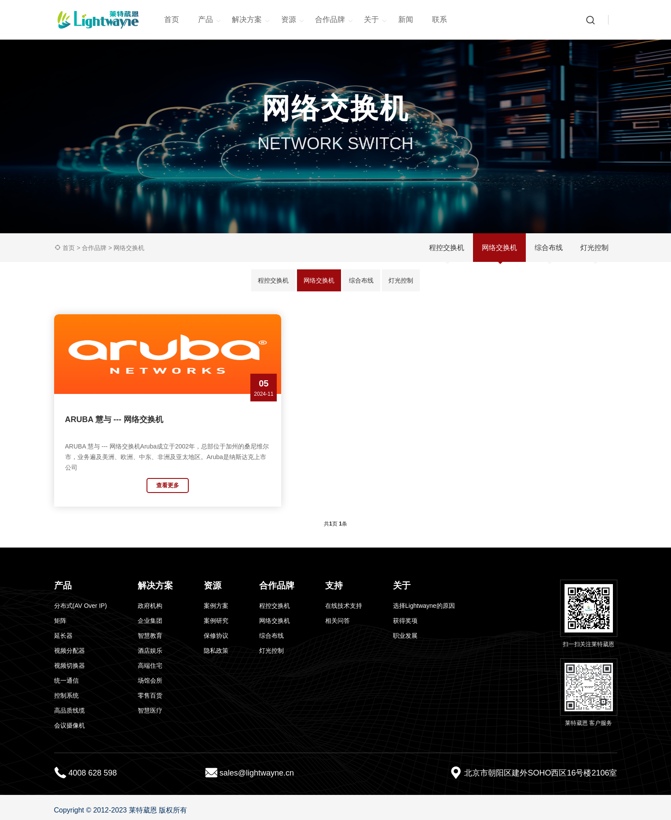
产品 (209, 20)
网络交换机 (129, 247)
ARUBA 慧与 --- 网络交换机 (114, 419)
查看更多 (120, 485)
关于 (375, 20)
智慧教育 (150, 629)
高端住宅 (150, 659)
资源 (292, 20)
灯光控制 (594, 247)
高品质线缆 (69, 704)
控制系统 (66, 689)
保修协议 (216, 629)
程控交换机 (446, 247)
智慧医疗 (150, 704)
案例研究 (216, 614)
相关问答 (337, 614)
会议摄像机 (69, 719)
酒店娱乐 (150, 644)
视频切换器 (69, 659)
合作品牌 (334, 20)
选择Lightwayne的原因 (424, 599)
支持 (334, 580)
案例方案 (216, 599)
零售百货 (150, 689)
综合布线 (549, 247)
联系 (439, 19)
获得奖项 (405, 614)
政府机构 (150, 599)
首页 (171, 19)
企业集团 (150, 614)
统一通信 (66, 674)
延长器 (63, 629)
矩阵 (60, 614)
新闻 (405, 19)
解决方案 (251, 20)
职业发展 (405, 629)
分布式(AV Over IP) (80, 599)
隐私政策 (216, 644)
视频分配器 (69, 644)
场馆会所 (150, 674)
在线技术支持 (343, 599)
